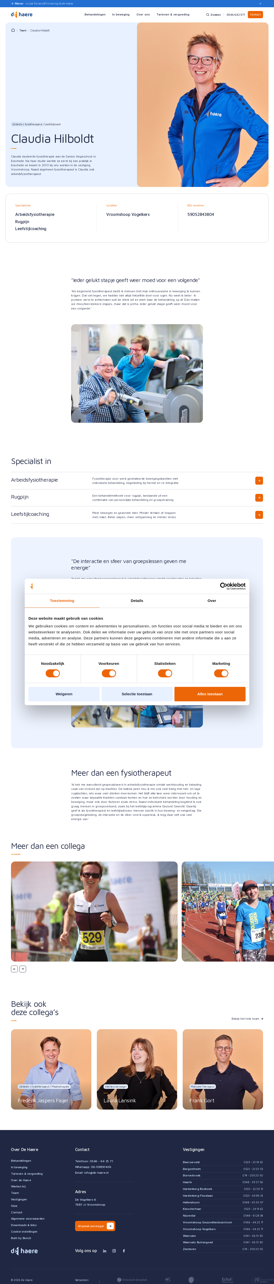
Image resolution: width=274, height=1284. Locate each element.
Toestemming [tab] (62, 600)
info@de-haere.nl (96, 1172)
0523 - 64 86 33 (253, 1195)
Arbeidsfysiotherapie (34, 214)
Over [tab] (212, 600)
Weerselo (189, 1236)
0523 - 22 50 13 (253, 1188)
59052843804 (200, 214)
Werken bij (18, 1186)
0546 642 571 (236, 14)
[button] (14, 969)
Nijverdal (189, 1215)
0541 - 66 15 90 (253, 1235)
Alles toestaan (210, 694)
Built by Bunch (21, 1238)
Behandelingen (21, 1160)
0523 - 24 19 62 (253, 1208)
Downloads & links (24, 1225)
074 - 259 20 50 (252, 1175)
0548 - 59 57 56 (252, 1182)
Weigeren (64, 694)
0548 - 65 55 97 (252, 1202)
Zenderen (189, 1249)
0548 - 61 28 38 (253, 1215)
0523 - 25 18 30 (253, 1162)
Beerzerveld (191, 1162)
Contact (255, 14)
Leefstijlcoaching (30, 228)
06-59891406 (101, 1167)
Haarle (187, 1182)
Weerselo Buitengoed (198, 1242)
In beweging (19, 1167)
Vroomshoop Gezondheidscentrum (207, 1222)
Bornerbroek (192, 1175)
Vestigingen (19, 1199)
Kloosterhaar (192, 1209)
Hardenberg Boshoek (197, 1189)
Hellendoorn (191, 1202)
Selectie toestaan (137, 694)
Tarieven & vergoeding (27, 1173)
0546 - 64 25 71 (101, 1161)
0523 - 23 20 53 (253, 1168)
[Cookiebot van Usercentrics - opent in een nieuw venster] (224, 586)
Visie (14, 1206)
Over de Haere (21, 1180)
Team (22, 30)
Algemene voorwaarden (27, 1218)
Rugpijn (22, 221)
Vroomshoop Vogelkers (128, 214)
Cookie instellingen (24, 1231)
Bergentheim (192, 1169)
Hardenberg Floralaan (198, 1195)
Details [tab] (137, 600)
